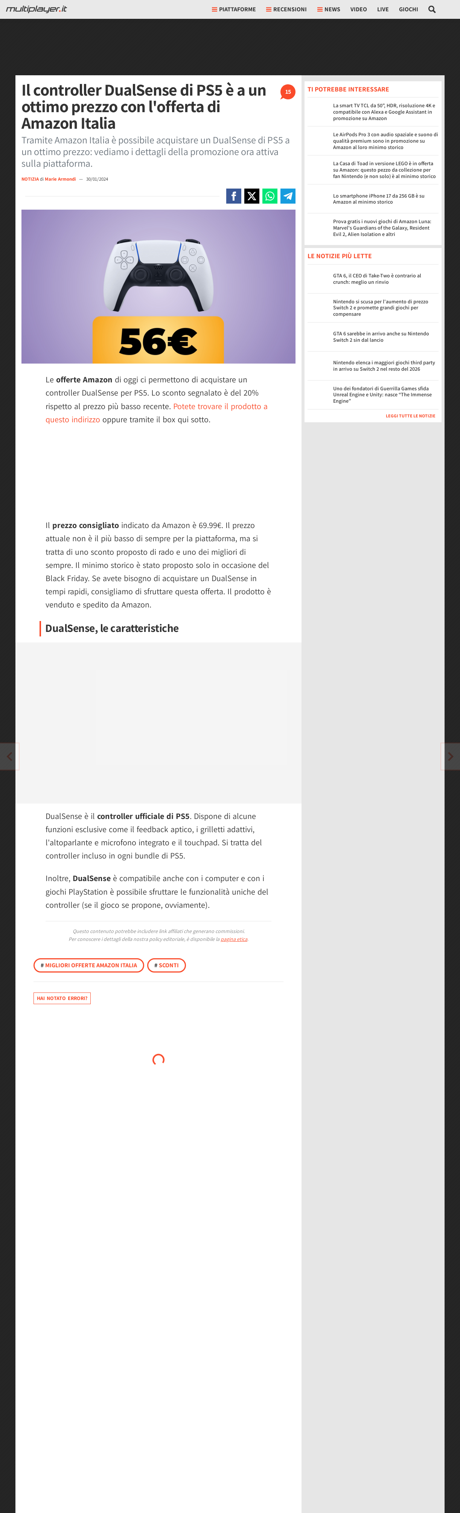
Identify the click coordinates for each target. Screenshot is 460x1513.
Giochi (408, 9)
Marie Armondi (61, 179)
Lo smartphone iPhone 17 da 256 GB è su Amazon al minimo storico (379, 198)
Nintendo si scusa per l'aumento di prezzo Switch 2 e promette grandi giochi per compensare (380, 308)
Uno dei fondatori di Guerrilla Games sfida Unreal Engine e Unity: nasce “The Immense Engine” (382, 395)
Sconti (166, 965)
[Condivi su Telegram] (287, 196)
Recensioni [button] (286, 9)
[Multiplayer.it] (36, 9)
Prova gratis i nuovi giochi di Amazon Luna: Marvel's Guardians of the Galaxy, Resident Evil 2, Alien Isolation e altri (382, 227)
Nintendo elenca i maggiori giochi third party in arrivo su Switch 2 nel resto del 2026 (384, 365)
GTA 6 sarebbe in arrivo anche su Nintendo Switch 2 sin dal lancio (381, 336)
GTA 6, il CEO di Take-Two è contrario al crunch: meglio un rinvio (377, 278)
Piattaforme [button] (234, 9)
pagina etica (234, 939)
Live (383, 9)
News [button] (328, 9)
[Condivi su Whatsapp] (269, 196)
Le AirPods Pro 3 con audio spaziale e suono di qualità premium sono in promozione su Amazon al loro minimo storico (385, 141)
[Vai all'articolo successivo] (9, 756)
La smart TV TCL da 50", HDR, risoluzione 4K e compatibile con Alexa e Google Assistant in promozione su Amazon (384, 112)
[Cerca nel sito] (432, 9)
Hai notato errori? (62, 998)
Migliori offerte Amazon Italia (89, 965)
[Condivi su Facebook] (233, 196)
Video (358, 9)
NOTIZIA (30, 179)
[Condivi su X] (251, 196)
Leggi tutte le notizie (411, 416)
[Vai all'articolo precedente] (450, 756)
